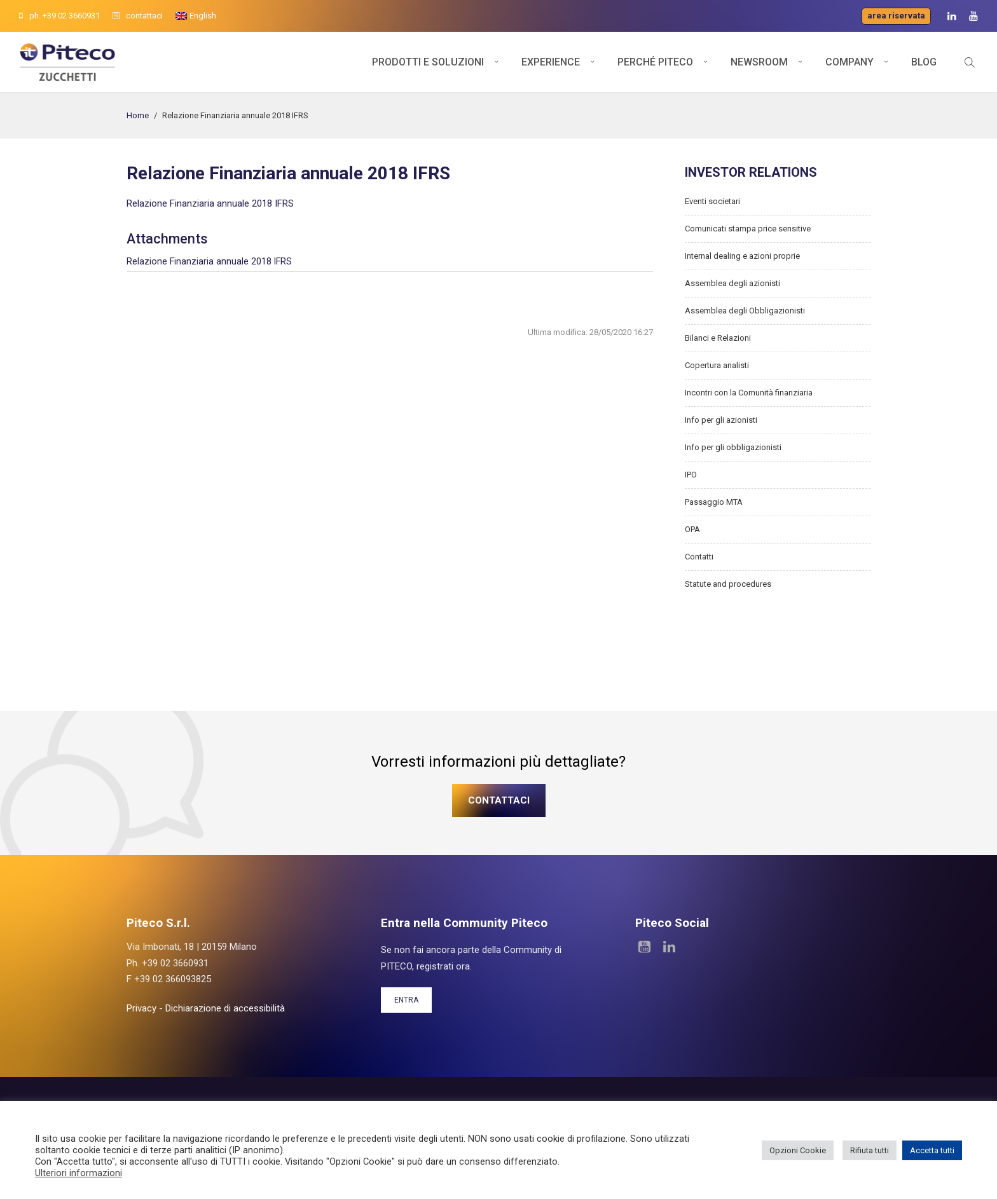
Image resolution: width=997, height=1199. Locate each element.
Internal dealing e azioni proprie (742, 256)
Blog (924, 62)
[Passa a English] (195, 16)
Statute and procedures (728, 584)
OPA (692, 529)
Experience (550, 62)
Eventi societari (712, 201)
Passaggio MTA (714, 502)
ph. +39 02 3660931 (59, 15)
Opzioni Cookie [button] (797, 1150)
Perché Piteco (655, 62)
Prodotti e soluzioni (428, 62)
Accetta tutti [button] (932, 1150)
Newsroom (759, 62)
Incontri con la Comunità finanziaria (749, 392)
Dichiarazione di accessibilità (225, 1008)
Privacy (141, 1008)
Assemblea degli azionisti (732, 283)
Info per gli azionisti (721, 420)
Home (138, 115)
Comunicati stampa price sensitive (748, 228)
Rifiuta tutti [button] (869, 1150)
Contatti (699, 556)
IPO (691, 474)
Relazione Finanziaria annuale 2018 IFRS (210, 203)
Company (849, 62)
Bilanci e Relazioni (718, 338)
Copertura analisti (717, 365)
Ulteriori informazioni (78, 1173)
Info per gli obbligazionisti (733, 447)
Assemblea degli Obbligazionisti (745, 310)
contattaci (138, 15)
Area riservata (896, 15)
